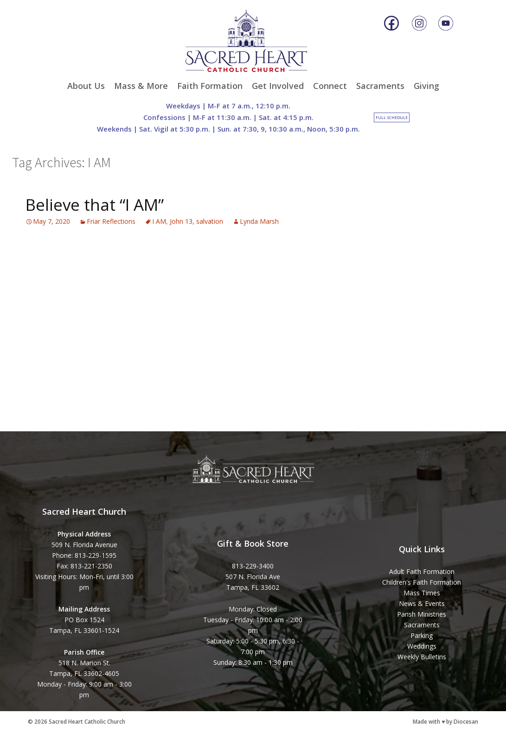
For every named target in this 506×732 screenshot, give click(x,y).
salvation (209, 221)
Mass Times (422, 592)
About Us (86, 85)
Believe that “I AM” (95, 204)
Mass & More (141, 85)
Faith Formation (210, 85)
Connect (330, 85)
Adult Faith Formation (422, 571)
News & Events (422, 603)
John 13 (181, 221)
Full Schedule (392, 117)
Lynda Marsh (259, 221)
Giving (426, 85)
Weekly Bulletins (421, 656)
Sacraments (380, 85)
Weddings (421, 646)
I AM (159, 221)
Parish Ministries (421, 614)
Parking (421, 635)
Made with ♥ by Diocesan (445, 722)
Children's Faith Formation (421, 582)
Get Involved (278, 85)
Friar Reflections (111, 221)
